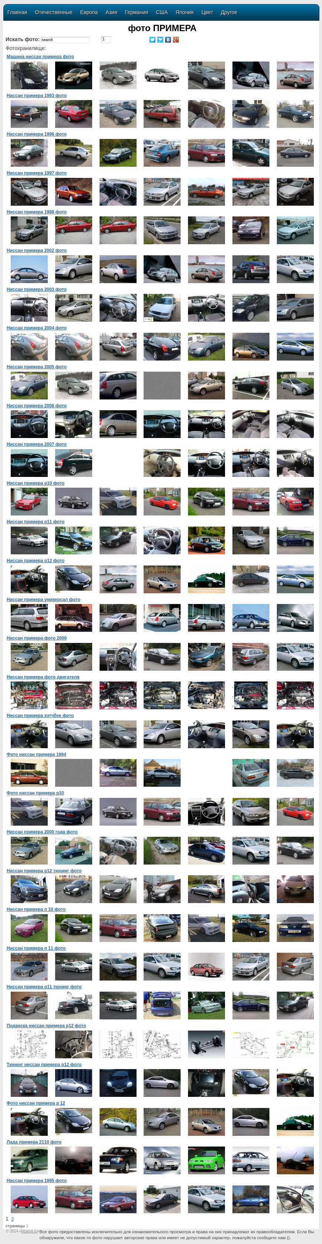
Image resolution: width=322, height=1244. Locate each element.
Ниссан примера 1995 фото (37, 1180)
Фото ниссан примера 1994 (36, 754)
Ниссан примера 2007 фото (37, 444)
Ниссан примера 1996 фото (37, 134)
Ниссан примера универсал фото (43, 599)
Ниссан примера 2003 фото (37, 289)
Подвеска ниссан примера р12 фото (46, 1025)
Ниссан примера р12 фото (35, 560)
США (162, 12)
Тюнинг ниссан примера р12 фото (44, 1064)
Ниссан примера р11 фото (35, 521)
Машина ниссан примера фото (40, 56)
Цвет (207, 12)
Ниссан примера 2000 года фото (42, 832)
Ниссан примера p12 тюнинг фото (44, 870)
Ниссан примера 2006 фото (37, 405)
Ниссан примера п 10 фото (36, 909)
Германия (136, 12)
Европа (89, 12)
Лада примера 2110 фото (34, 1142)
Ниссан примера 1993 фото (37, 95)
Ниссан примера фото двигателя (43, 677)
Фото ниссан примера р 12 (36, 1103)
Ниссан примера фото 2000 (37, 638)
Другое (229, 12)
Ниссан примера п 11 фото (36, 948)
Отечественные (53, 12)
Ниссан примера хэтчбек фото (40, 715)
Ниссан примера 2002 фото (37, 250)
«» (29, 1231)
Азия (111, 12)
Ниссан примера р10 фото (35, 483)
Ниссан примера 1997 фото (37, 173)
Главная (17, 12)
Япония (185, 12)
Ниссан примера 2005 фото (37, 366)
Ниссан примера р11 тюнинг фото (44, 986)
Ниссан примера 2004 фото (37, 328)
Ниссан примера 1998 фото (37, 212)
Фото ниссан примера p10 (35, 793)
